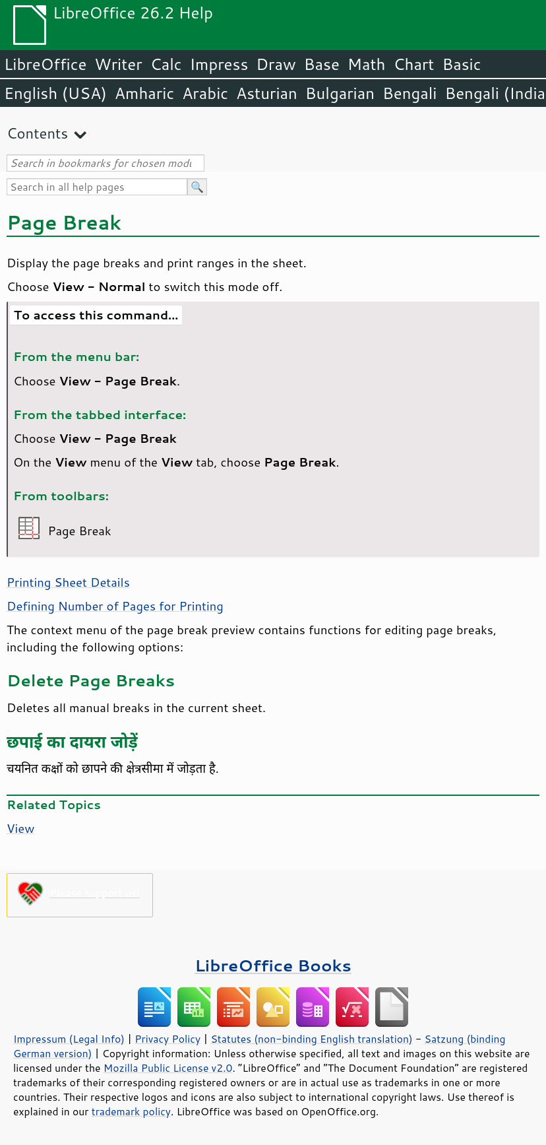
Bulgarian (340, 93)
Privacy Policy (167, 1038)
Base (322, 64)
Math (367, 64)
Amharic (144, 93)
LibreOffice (45, 64)
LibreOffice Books (273, 965)
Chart (413, 64)
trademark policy (131, 1111)
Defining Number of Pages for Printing (115, 605)
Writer (118, 64)
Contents (37, 133)
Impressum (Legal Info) (69, 1038)
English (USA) (55, 93)
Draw (275, 64)
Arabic (205, 93)
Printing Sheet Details (68, 582)
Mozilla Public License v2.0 (168, 1068)
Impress (219, 64)
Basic (461, 64)
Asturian (266, 93)
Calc (166, 64)
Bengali (409, 93)
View (20, 828)
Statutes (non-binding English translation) (311, 1038)
